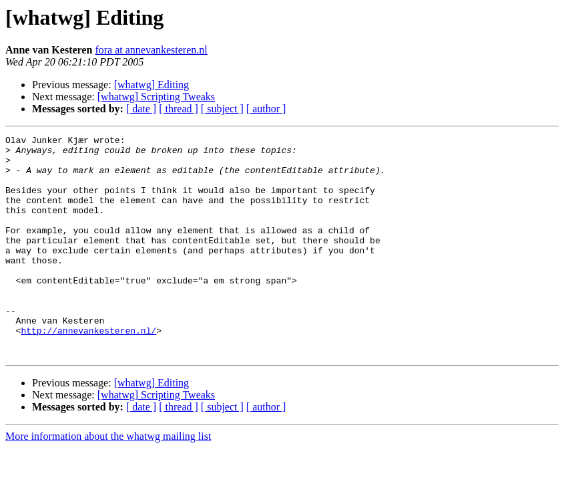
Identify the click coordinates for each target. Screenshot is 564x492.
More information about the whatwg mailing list (108, 480)
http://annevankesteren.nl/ (88, 370)
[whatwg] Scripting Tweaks (156, 96)
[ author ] (266, 108)
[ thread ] (178, 108)
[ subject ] (222, 108)
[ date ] (141, 108)
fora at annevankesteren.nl (151, 49)
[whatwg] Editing (151, 84)
